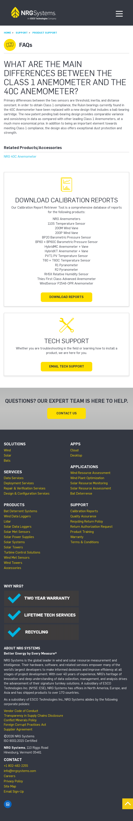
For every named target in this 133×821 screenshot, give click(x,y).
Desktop (76, 455)
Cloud (74, 450)
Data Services (14, 478)
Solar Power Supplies (19, 537)
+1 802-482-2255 (16, 766)
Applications (84, 466)
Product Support (44, 32)
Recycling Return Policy (86, 521)
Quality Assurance (83, 516)
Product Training (82, 532)
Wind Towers (13, 563)
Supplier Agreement (18, 729)
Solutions (15, 444)
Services (13, 472)
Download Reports (66, 297)
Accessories (12, 568)
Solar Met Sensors (17, 532)
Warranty (76, 537)
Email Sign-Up (14, 791)
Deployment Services (19, 483)
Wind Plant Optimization (87, 478)
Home (7, 32)
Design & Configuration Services (27, 493)
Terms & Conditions (84, 542)
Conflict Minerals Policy (20, 720)
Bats (7, 461)
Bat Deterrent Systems (20, 511)
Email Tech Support (66, 366)
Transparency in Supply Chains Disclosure (33, 716)
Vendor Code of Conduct (21, 711)
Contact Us (66, 413)
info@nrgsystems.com (20, 771)
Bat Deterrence (81, 493)
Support (22, 32)
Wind (7, 450)
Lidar (7, 521)
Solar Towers (13, 547)
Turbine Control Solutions (22, 552)
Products (14, 505)
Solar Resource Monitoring (89, 483)
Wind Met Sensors (17, 558)
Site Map (10, 786)
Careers (9, 776)
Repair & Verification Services (24, 488)
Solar (7, 455)
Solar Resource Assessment (90, 488)
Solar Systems (14, 542)
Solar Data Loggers (18, 527)
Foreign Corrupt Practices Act (25, 725)
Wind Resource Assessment (90, 473)
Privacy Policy (13, 781)
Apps (75, 444)
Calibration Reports (84, 511)
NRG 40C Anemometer (20, 156)
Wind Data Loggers (17, 516)
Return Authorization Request (91, 527)
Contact (13, 759)
